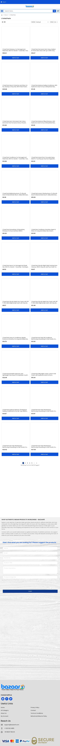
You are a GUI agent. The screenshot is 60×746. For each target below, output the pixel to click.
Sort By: (33, 22)
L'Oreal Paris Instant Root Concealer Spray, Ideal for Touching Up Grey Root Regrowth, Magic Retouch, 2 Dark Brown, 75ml (43, 158)
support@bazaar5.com (11, 725)
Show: (52, 22)
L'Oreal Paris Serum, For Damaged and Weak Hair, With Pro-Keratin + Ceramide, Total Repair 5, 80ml (15, 266)
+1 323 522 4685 (9, 728)
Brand (6, 15)
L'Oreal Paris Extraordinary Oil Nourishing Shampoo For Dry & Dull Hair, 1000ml (13, 230)
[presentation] (14, 583)
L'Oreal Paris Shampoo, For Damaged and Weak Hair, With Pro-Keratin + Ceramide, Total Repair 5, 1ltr (15, 49)
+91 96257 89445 (9, 732)
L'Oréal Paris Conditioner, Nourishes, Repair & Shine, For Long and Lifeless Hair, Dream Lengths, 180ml (43, 230)
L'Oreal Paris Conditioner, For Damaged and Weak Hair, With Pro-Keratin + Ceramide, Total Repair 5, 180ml (15, 158)
